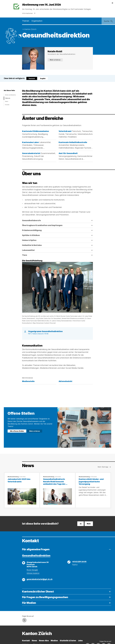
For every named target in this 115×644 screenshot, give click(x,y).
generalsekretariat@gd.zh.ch (39, 579)
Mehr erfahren (55, 60)
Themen (25, 21)
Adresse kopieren (33, 573)
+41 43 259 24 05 (79, 562)
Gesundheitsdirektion (36, 555)
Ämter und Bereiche (10, 95)
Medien (54, 640)
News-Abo (44, 640)
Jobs (80, 640)
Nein (89, 524)
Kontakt (7, 104)
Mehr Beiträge (104, 467)
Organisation (36, 21)
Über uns (7, 98)
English (43, 78)
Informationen (29, 13)
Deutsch (32, 79)
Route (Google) (32, 570)
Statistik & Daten (68, 640)
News (6, 101)
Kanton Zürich (30, 29)
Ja (80, 524)
